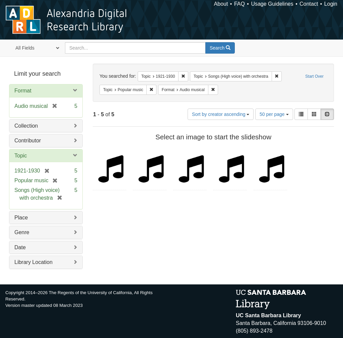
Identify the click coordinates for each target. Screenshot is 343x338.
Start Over (314, 76)
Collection (26, 126)
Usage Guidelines (272, 4)
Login (330, 4)
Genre (21, 232)
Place (21, 217)
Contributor (27, 140)
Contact (308, 4)
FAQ (239, 4)
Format (22, 90)
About (221, 4)
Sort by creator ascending (220, 114)
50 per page (274, 114)
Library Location (33, 262)
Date (20, 247)
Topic (20, 155)
